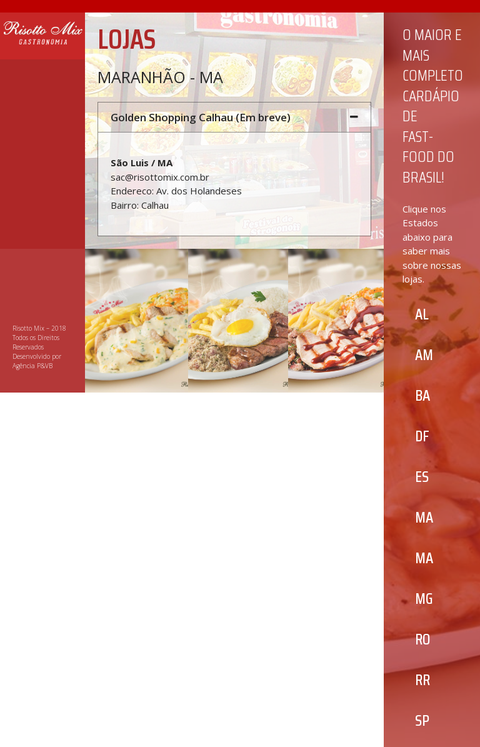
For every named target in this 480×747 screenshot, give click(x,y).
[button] (421, 314)
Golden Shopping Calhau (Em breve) (201, 117)
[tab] (234, 117)
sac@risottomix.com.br (160, 177)
